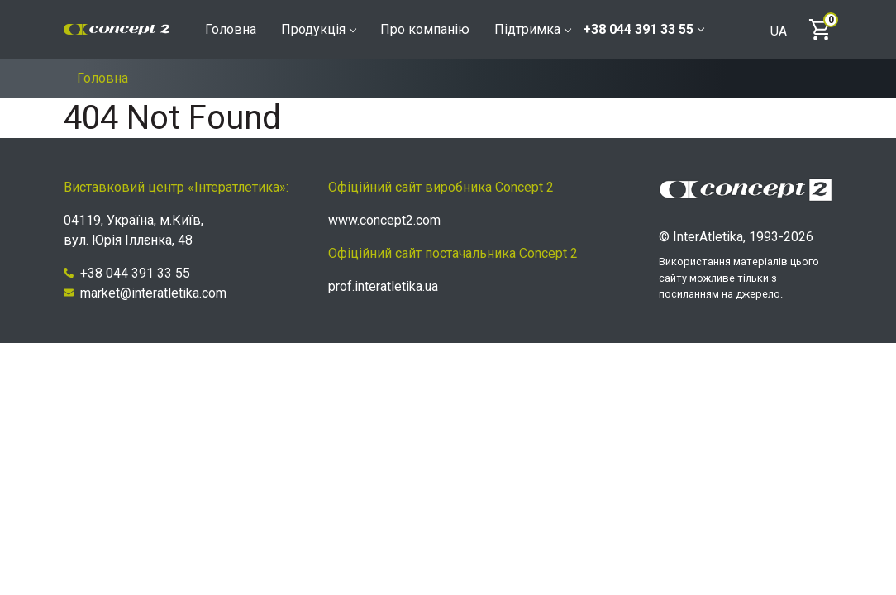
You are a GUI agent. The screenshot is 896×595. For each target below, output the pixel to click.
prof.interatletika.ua (383, 286)
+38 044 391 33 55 (643, 29)
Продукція (318, 29)
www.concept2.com (384, 220)
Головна (230, 29)
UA (778, 31)
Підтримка (532, 29)
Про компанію (424, 29)
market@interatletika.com (145, 293)
